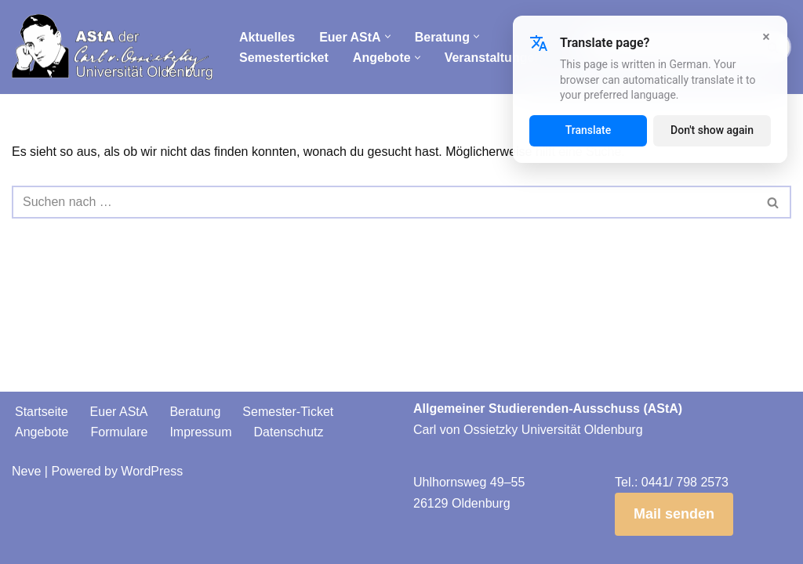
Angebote (42, 432)
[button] (388, 36)
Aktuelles (267, 37)
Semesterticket (284, 57)
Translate (588, 130)
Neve (26, 471)
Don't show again (712, 130)
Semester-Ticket (287, 411)
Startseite (41, 411)
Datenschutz (289, 432)
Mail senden (674, 514)
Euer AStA (119, 411)
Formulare (119, 432)
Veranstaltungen (493, 57)
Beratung (194, 411)
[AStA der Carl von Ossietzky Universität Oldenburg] (112, 47)
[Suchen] (384, 202)
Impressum (200, 432)
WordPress (152, 471)
